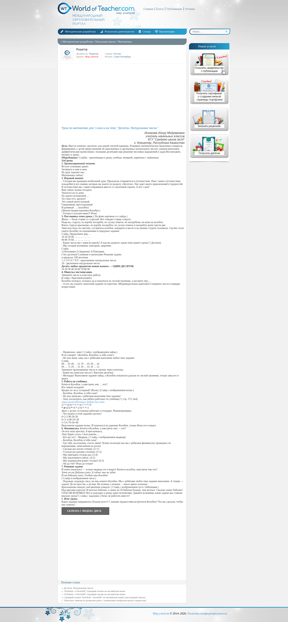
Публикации (174, 8)
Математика (125, 41)
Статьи (146, 31)
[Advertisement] (123, 95)
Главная (148, 8)
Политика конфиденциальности (207, 613)
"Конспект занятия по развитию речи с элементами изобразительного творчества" (105, 600)
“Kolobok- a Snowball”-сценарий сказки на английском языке (94, 591)
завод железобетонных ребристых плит (83, 402)
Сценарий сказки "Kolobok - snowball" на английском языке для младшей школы (104, 597)
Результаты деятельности (119, 31)
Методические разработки (80, 31)
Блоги (160, 8)
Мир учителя (161, 613)
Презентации (166, 31)
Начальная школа (105, 41)
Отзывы (190, 8)
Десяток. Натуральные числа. (79, 588)
